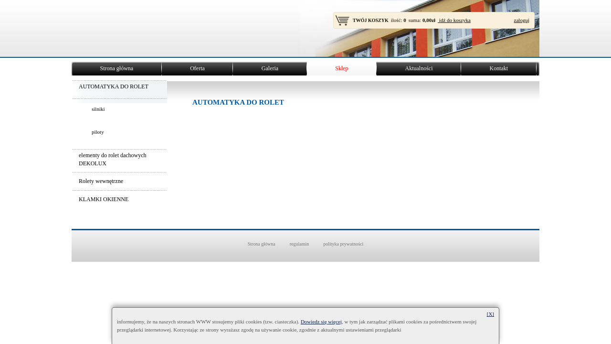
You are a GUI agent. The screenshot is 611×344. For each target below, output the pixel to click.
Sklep (341, 68)
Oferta (197, 68)
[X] (490, 314)
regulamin (299, 244)
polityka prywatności (343, 244)
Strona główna (117, 68)
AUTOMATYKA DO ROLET (113, 86)
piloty (98, 132)
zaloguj (521, 20)
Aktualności (418, 68)
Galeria (270, 68)
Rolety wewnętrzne (101, 181)
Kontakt (498, 68)
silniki (98, 109)
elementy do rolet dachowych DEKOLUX (113, 159)
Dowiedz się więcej (321, 321)
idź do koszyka (454, 20)
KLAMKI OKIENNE (103, 199)
